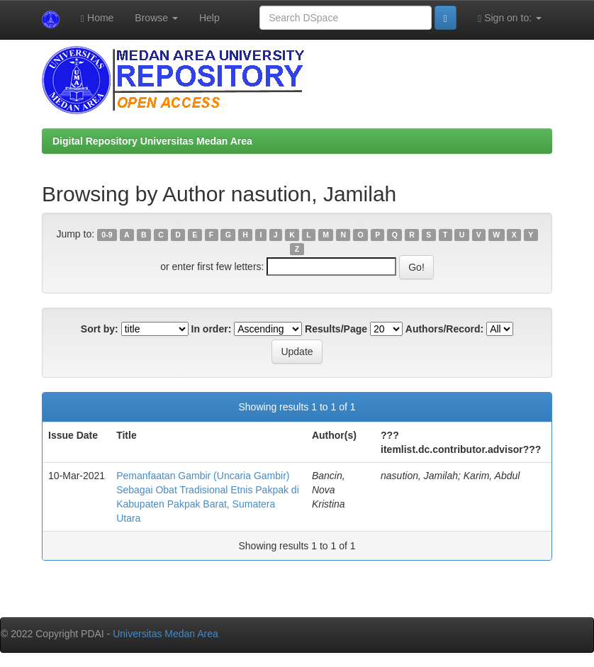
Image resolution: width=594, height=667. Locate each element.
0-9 (106, 234)
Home (97, 18)
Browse (156, 17)
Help (209, 17)
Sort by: (99, 329)
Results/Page (336, 329)
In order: (211, 329)
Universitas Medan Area (165, 633)
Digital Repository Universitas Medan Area (152, 141)
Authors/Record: (444, 329)
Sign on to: (510, 18)
